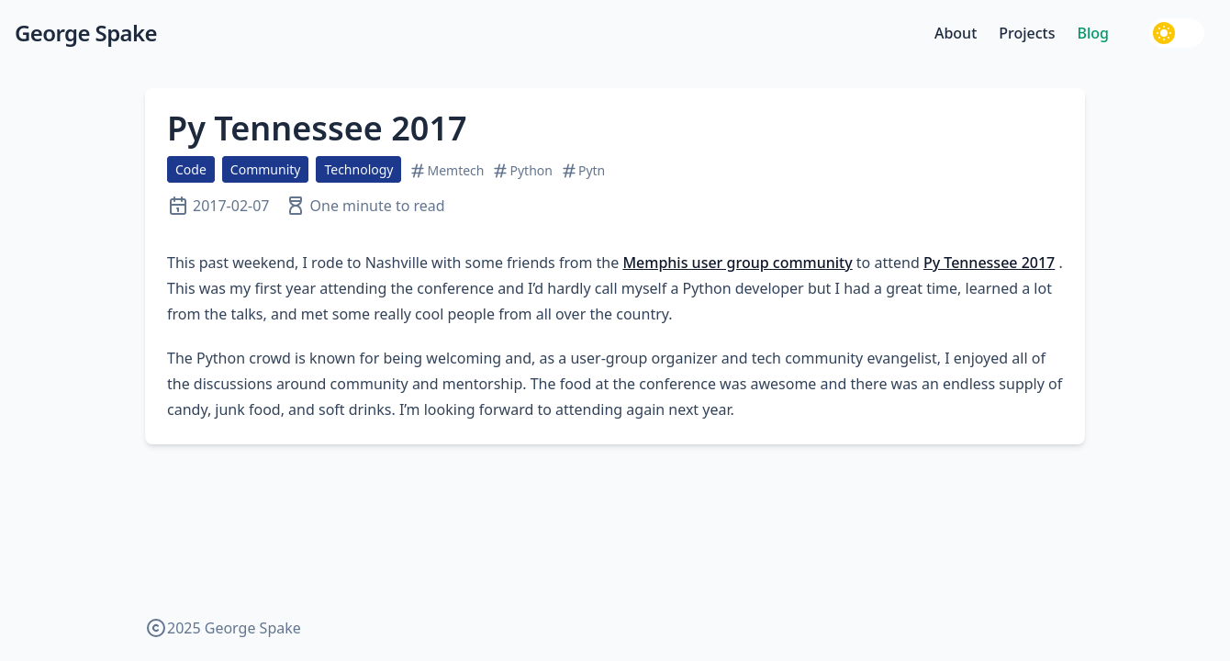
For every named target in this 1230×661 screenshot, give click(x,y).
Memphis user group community (737, 262)
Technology (358, 169)
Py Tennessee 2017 (317, 128)
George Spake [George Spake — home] (86, 33)
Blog (1093, 33)
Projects (1027, 33)
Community (265, 169)
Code (191, 169)
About (955, 33)
